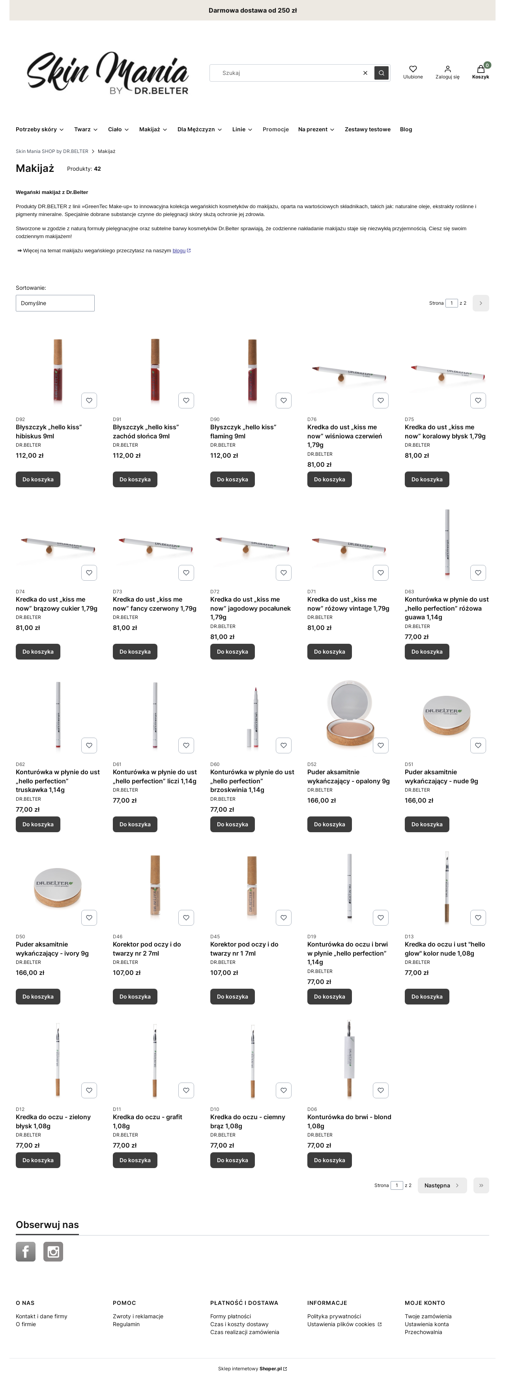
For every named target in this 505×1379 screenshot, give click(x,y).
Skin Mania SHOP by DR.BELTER (52, 151)
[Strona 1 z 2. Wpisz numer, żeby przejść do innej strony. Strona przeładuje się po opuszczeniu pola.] (451, 303)
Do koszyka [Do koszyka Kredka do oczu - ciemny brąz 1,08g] (232, 1160)
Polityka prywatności (334, 1316)
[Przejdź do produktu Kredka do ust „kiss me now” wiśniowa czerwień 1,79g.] (349, 369)
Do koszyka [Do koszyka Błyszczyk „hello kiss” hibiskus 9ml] (38, 478)
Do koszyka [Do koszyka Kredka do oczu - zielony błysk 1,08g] (38, 1160)
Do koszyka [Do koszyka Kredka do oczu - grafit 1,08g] (135, 1160)
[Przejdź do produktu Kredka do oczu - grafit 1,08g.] (155, 1059)
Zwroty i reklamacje (138, 1316)
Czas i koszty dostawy (239, 1324)
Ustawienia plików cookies (341, 1324)
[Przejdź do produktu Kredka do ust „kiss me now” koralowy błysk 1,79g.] (447, 369)
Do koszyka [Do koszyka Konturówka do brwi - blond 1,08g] (329, 1160)
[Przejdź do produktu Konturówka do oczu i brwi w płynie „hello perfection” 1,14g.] (349, 886)
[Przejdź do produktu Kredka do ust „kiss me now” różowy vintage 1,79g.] (349, 541)
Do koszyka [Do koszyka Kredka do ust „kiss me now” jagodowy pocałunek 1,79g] (232, 651)
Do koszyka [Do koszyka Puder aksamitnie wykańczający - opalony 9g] (329, 823)
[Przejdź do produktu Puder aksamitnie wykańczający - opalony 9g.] (349, 714)
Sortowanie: (31, 287)
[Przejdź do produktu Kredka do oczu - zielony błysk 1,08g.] (58, 1059)
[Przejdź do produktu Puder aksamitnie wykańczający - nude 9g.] (447, 714)
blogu (179, 250)
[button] (381, 73)
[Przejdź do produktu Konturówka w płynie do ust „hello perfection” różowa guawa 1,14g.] (447, 541)
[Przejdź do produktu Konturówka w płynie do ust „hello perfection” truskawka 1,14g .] (58, 714)
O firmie (26, 1324)
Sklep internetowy (250, 1369)
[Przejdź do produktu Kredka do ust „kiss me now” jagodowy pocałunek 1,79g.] (252, 541)
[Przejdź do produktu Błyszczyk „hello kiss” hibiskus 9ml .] (58, 369)
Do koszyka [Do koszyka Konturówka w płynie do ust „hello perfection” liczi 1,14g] (135, 823)
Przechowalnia (423, 1332)
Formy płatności (230, 1316)
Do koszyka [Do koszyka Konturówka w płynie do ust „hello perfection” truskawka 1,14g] (38, 823)
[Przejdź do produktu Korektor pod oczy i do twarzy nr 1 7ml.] (252, 886)
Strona (436, 303)
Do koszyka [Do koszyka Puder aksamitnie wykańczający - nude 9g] (427, 823)
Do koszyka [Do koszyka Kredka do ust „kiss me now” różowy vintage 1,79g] (329, 651)
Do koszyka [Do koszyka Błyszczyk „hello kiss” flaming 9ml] (232, 478)
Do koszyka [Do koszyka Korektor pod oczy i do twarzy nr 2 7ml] (135, 996)
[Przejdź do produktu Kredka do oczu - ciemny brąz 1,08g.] (252, 1059)
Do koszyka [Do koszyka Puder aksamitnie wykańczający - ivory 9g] (38, 996)
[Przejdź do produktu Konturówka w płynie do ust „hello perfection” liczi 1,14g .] (155, 714)
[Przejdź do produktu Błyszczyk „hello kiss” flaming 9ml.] (252, 369)
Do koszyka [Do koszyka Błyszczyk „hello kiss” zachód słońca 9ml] (135, 478)
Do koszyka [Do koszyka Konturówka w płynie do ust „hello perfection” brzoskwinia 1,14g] (232, 823)
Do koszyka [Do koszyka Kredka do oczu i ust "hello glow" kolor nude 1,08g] (427, 996)
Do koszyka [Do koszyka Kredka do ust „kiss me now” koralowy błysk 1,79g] (427, 478)
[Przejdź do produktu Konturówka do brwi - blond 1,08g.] (349, 1059)
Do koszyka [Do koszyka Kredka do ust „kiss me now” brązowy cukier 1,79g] (38, 651)
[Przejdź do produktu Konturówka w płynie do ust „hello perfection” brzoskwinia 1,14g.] (252, 714)
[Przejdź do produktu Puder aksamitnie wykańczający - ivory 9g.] (58, 886)
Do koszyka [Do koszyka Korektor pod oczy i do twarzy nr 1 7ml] (232, 996)
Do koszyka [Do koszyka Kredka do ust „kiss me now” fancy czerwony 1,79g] (135, 651)
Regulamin (126, 1324)
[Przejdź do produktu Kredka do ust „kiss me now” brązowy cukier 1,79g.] (58, 541)
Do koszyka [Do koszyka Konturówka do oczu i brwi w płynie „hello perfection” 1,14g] (329, 996)
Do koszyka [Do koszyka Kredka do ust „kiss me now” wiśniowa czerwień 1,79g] (329, 478)
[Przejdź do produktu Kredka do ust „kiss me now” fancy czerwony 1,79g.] (155, 541)
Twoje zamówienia (428, 1316)
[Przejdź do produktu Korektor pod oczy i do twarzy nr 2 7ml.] (155, 886)
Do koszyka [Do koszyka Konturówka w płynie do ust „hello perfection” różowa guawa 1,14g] (427, 651)
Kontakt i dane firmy (41, 1316)
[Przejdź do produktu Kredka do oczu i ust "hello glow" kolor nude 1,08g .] (447, 886)
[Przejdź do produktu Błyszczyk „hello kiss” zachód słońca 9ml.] (155, 369)
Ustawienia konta (427, 1324)
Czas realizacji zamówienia (244, 1332)
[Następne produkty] (442, 1185)
